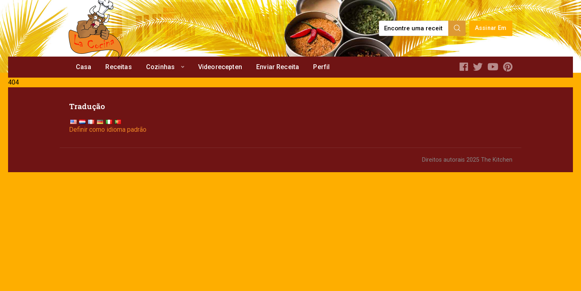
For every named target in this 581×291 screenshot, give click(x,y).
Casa (84, 67)
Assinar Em (491, 28)
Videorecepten (220, 67)
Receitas (118, 67)
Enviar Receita (277, 67)
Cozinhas (160, 67)
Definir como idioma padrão (107, 129)
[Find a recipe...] (414, 28)
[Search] (457, 28)
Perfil (321, 67)
